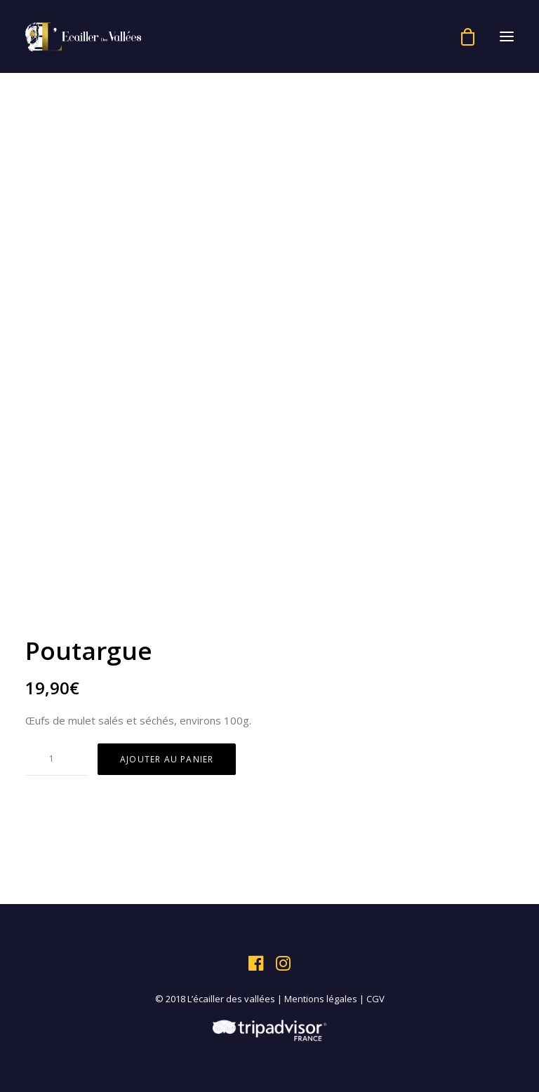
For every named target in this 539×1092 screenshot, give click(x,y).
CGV (375, 998)
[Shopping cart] (461, 37)
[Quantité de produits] (56, 759)
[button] (506, 36)
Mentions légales (320, 998)
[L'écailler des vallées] (83, 36)
